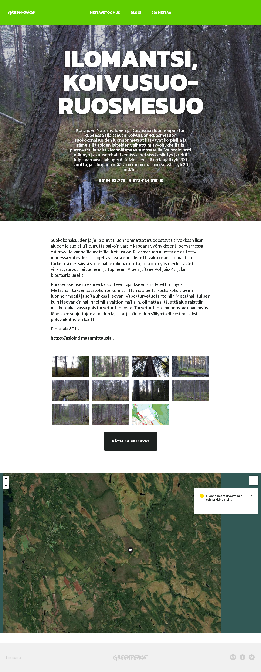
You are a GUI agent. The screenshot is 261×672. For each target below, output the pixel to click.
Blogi (135, 12)
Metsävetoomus (105, 12)
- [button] (5, 485)
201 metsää (161, 12)
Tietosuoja (13, 657)
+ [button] (5, 479)
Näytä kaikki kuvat (130, 441)
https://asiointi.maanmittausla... (82, 337)
